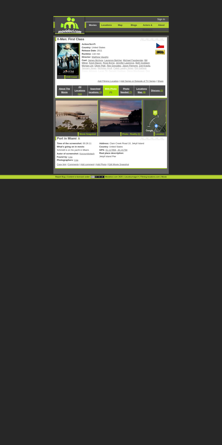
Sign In (161, 19)
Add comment (87, 164)
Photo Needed (126, 90)
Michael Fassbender (133, 60)
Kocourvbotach (86, 153)
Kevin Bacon (95, 63)
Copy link (61, 164)
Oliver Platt (100, 65)
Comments (73, 164)
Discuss (157, 90)
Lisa (70, 157)
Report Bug (60, 177)
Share (160, 81)
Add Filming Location (108, 81)
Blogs (134, 25)
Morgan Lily (87, 65)
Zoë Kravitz (144, 65)
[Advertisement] (137, 8)
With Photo (111, 90)
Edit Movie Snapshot (118, 164)
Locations (106, 25)
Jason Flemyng (130, 65)
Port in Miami (67, 138)
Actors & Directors (148, 27)
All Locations (80, 90)
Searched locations (95, 90)
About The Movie (64, 90)
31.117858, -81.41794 (116, 150)
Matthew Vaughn (100, 57)
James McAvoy (95, 60)
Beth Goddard (142, 63)
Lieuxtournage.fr (131, 177)
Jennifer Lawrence (125, 63)
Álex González (114, 65)
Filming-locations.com (150, 177)
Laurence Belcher (113, 60)
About (161, 25)
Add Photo (101, 164)
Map (120, 25)
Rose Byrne (109, 63)
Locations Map (141, 90)
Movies (93, 25)
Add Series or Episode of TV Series (138, 81)
